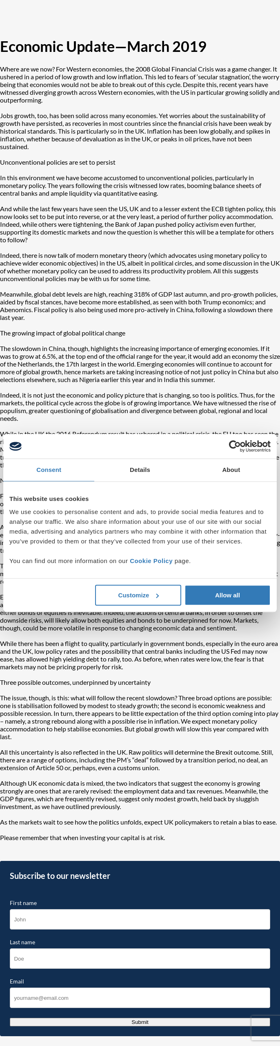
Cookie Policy (151, 560)
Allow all (227, 595)
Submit (139, 1022)
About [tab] (231, 469)
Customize (138, 595)
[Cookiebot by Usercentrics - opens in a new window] (235, 446)
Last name (22, 942)
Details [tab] (140, 469)
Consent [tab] (48, 469)
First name (23, 903)
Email (17, 981)
